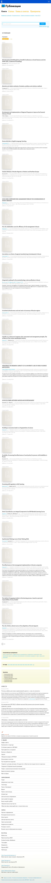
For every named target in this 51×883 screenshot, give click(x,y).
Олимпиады (4, 784)
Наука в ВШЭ (37, 15)
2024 (16, 664)
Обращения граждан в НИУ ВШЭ (9, 756)
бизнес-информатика (7, 654)
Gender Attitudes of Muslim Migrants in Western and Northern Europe (20, 171)
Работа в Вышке (5, 773)
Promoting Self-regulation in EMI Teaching (13, 484)
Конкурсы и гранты (5, 826)
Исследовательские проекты (8, 814)
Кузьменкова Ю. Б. (5, 143)
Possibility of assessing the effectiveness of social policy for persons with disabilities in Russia (24, 456)
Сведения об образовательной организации (11, 766)
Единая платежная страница (7, 771)
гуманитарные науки (37, 654)
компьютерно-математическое (18, 656)
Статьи (11, 11)
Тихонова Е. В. (4, 541)
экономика (5, 657)
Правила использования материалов (28, 15)
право (37, 656)
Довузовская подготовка (7, 782)
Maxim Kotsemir (12, 369)
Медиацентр (4, 845)
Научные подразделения (7, 812)
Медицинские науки (8, 677)
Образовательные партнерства (8, 803)
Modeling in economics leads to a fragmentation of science (17, 428)
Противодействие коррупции (8, 761)
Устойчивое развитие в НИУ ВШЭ (9, 747)
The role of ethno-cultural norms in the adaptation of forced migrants (20, 626)
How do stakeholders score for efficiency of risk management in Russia (20, 226)
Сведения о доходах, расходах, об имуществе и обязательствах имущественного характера (23, 764)
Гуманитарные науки (8, 674)
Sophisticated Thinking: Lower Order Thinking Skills (15, 539)
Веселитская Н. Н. (5, 282)
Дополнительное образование (8, 796)
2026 (11, 664)
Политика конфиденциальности (34, 877)
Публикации (13, 6)
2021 (23, 664)
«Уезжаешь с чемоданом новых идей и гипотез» (14, 720)
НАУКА (3, 810)
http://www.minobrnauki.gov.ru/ (8, 855)
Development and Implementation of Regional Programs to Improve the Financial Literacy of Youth (23, 113)
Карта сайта (32, 879)
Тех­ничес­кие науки (8, 681)
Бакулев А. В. (4, 513)
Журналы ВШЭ (4, 847)
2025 (14, 664)
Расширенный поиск (16, 15)
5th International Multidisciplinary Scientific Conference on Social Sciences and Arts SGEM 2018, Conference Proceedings (24, 60)
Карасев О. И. (20, 282)
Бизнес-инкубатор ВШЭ (6, 801)
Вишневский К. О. (13, 282)
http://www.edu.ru (5, 865)
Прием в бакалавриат (6, 787)
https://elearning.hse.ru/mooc (8, 870)
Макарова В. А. (5, 202)
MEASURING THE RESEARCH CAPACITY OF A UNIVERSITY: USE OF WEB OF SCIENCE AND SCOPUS (24, 366)
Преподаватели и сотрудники (8, 749)
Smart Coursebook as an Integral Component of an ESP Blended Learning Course (23, 511)
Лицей (2, 779)
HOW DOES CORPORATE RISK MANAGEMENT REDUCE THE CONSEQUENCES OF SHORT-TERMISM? (23, 199)
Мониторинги (4, 817)
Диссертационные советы (7, 819)
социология (41, 656)
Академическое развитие (7, 824)
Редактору (48, 881)
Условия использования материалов (20, 877)
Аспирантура (4, 794)
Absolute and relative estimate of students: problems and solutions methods (22, 86)
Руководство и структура (7, 745)
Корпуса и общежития (6, 752)
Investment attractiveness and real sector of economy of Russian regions (21, 310)
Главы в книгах (22, 11)
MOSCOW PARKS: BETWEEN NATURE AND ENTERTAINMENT (18, 400)
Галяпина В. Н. (4, 628)
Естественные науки (8, 675)
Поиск (42, 23)
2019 (28, 664)
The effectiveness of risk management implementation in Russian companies (22, 565)
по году (10, 38)
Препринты (35, 11)
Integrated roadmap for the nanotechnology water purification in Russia (21, 280)
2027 (9, 664)
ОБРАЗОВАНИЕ (5, 777)
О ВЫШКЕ (4, 740)
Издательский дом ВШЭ (6, 837)
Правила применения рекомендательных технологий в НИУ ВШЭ (15, 879)
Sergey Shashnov (5, 369)
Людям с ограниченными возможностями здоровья (13, 768)
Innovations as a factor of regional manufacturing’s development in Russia (21, 254)
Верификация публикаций (6, 15)
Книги (4, 11)
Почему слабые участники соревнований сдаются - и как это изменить (20, 691)
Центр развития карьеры (7, 799)
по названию (4, 38)
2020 (26, 664)
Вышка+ (3, 789)
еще (33, 664)
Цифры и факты (5, 742)
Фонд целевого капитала (7, 759)
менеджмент (33, 656)
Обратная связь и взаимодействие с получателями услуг (14, 806)
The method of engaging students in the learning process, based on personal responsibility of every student (22, 598)
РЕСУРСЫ (4, 833)
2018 (31, 664)
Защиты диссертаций (6, 822)
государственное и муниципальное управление (22, 654)
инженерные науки (7, 656)
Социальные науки (8, 680)
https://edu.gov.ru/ (5, 860)
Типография (4, 842)
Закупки (3, 754)
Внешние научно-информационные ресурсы (11, 829)
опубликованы (32, 699)
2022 (21, 664)
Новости (4, 686)
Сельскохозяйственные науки (10, 678)
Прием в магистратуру (6, 791)
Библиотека (4, 835)
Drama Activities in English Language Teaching (14, 141)
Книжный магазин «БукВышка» (8, 840)
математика (27, 656)
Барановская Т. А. (5, 486)
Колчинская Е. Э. (5, 256)
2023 (19, 664)
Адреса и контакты (8, 877)
